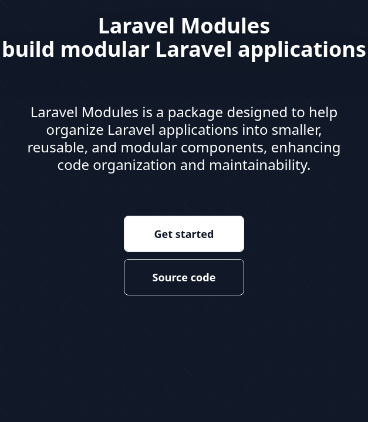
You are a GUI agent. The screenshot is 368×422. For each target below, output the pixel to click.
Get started (184, 234)
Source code (184, 277)
